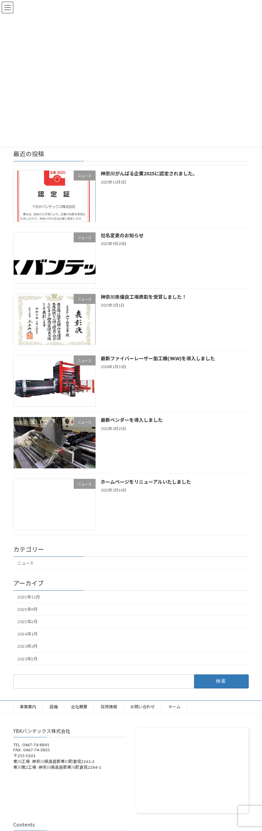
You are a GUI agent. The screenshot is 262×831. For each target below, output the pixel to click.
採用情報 (109, 706)
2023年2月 (27, 658)
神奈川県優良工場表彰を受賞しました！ (144, 296)
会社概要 (79, 706)
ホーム (174, 706)
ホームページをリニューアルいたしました (146, 481)
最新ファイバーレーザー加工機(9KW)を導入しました (158, 358)
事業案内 (28, 706)
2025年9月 (27, 609)
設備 (53, 706)
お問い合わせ (142, 706)
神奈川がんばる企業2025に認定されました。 (149, 173)
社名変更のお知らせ (122, 235)
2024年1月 (27, 634)
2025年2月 (27, 621)
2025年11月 (28, 597)
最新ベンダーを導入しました (132, 420)
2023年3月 (27, 646)
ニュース (25, 563)
